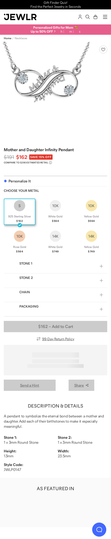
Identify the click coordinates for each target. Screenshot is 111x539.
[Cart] (95, 17)
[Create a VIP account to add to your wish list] (103, 50)
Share (81, 385)
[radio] (19, 212)
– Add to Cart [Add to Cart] (55, 326)
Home (7, 38)
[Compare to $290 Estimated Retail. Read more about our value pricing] (28, 162)
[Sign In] (80, 17)
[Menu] (105, 17)
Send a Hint (29, 385)
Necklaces (21, 38)
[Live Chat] (99, 530)
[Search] (88, 17)
